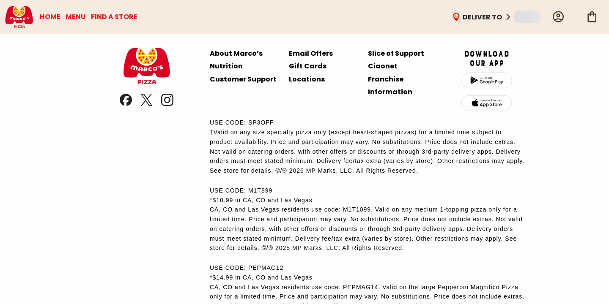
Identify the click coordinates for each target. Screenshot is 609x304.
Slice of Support (396, 53)
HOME (50, 17)
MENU (76, 17)
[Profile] (558, 16)
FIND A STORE (114, 17)
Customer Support (243, 79)
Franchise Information (390, 85)
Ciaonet (383, 66)
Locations (307, 79)
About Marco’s (236, 53)
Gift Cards (307, 66)
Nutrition (226, 66)
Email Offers (311, 53)
